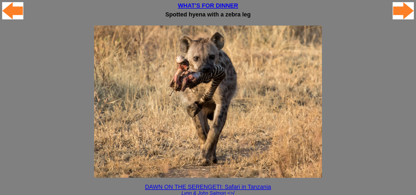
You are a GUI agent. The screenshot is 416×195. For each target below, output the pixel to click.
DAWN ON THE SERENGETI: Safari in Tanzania (208, 186)
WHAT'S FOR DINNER (208, 5)
